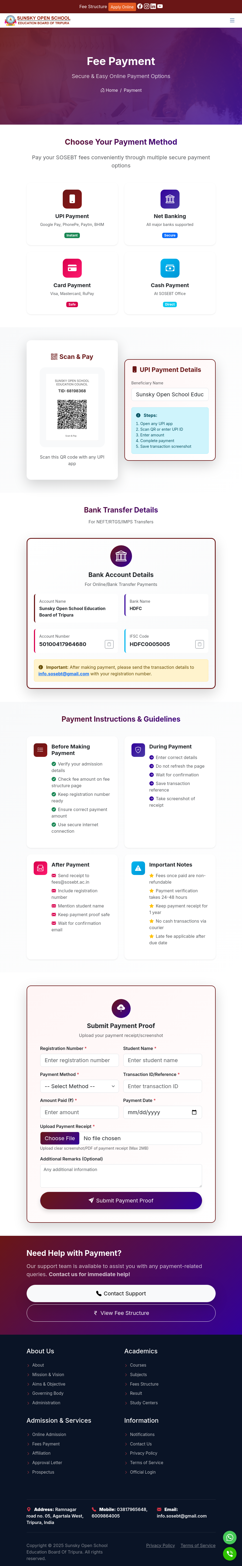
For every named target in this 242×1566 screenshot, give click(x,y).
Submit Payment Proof (121, 1200)
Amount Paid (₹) (58, 1100)
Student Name (140, 1048)
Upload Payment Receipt (67, 1126)
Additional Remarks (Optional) (71, 1159)
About (35, 1365)
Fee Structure (93, 6)
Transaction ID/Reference (151, 1074)
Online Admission (46, 1434)
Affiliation (39, 1453)
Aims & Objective (46, 1384)
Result (133, 1393)
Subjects (135, 1374)
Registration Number (63, 1048)
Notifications (139, 1434)
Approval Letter (44, 1462)
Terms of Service (144, 1462)
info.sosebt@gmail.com (64, 673)
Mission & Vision (45, 1374)
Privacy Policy (141, 1453)
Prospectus (40, 1472)
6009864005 (106, 1516)
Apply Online (122, 7)
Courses (135, 1365)
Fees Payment (43, 1444)
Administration (44, 1402)
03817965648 (131, 1509)
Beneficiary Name (147, 383)
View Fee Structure (121, 1313)
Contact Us (138, 1444)
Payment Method (59, 1074)
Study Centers (141, 1402)
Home (109, 92)
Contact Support (121, 1293)
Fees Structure (141, 1384)
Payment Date (139, 1100)
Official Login (140, 1472)
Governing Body (45, 1393)
